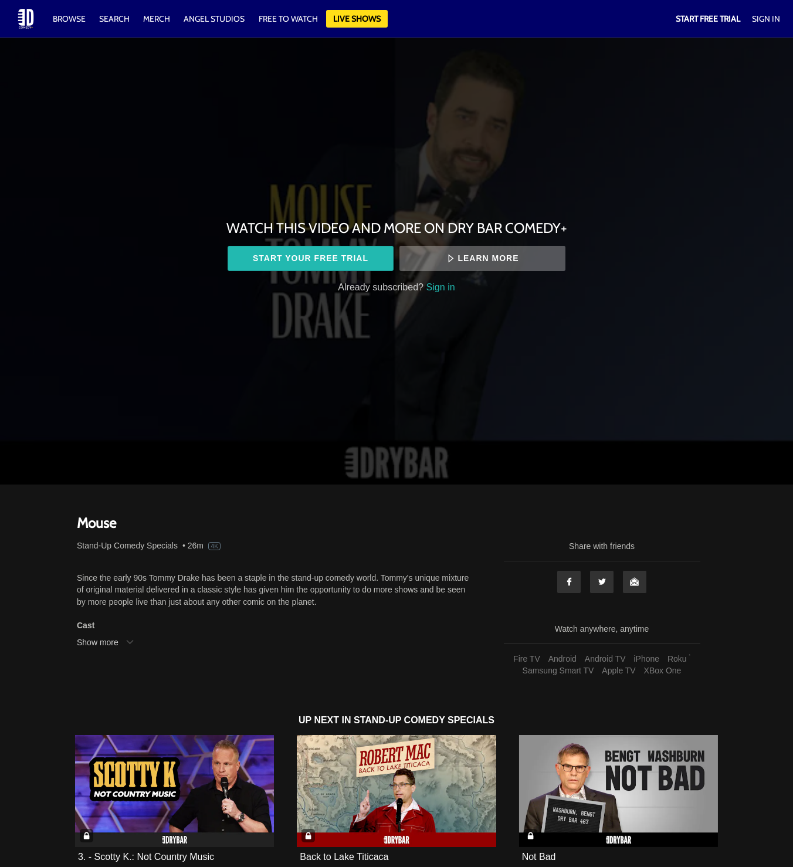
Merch (156, 18)
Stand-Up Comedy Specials (127, 545)
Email (634, 582)
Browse (70, 18)
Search (115, 18)
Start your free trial (310, 258)
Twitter (601, 582)
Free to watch (288, 18)
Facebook (569, 582)
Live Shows (357, 18)
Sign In (766, 18)
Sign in (440, 287)
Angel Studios (214, 18)
